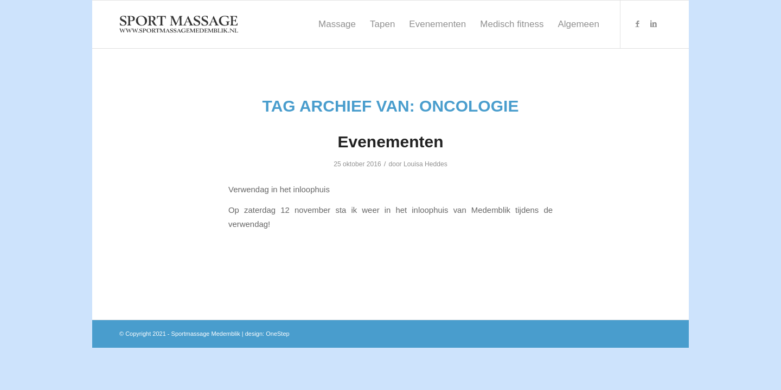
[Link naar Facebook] (637, 24)
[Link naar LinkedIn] (653, 24)
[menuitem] (337, 24)
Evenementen (390, 142)
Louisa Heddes (425, 164)
